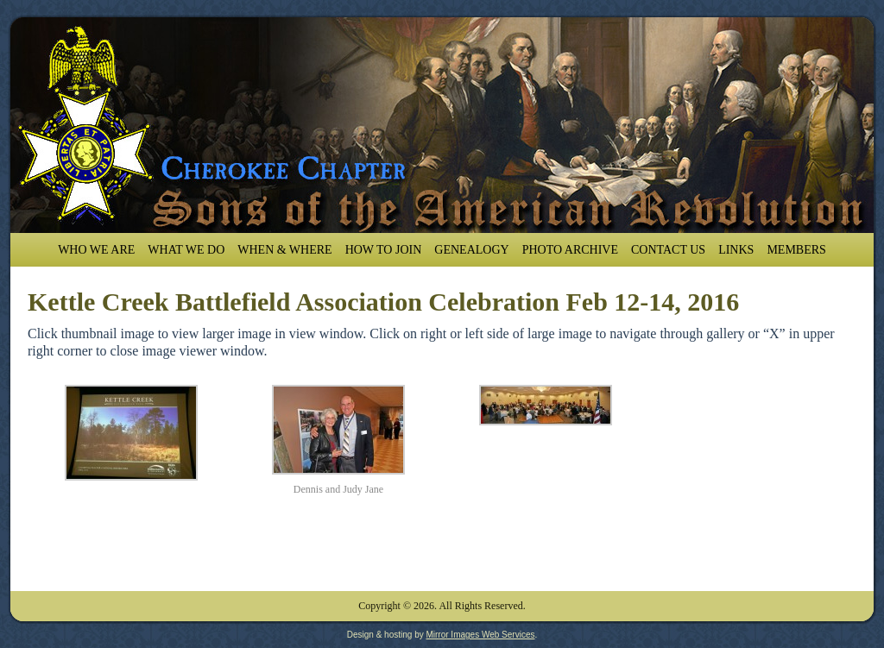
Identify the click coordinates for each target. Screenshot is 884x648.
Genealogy (471, 249)
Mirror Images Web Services (480, 634)
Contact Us (668, 249)
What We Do (186, 249)
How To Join (383, 249)
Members (796, 249)
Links (736, 249)
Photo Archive (570, 249)
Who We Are (96, 249)
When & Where (284, 249)
